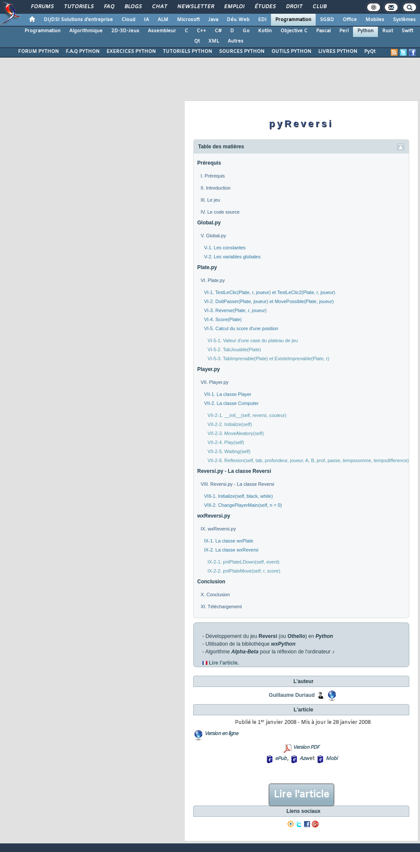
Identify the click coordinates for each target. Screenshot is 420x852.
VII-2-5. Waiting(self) (228, 451)
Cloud (128, 20)
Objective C (293, 31)
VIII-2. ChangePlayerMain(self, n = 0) (243, 505)
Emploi (234, 6)
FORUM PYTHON (38, 52)
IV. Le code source (220, 212)
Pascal (323, 31)
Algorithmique (86, 31)
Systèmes (404, 20)
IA (146, 20)
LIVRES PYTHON (337, 52)
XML (213, 41)
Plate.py (207, 267)
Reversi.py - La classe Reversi (234, 471)
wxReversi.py (213, 516)
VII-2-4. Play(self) (225, 442)
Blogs (132, 6)
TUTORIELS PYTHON (187, 52)
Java (213, 20)
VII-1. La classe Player (227, 394)
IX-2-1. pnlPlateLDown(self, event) (243, 561)
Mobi (331, 758)
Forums (42, 6)
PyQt (369, 52)
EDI (262, 20)
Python (365, 31)
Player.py (208, 369)
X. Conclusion (215, 594)
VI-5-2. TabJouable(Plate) (234, 349)
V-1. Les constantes (225, 247)
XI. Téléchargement (221, 606)
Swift (407, 31)
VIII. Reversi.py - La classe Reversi (237, 484)
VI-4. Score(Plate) (222, 319)
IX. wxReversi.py (218, 528)
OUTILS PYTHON (291, 52)
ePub (280, 758)
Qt (197, 41)
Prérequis (209, 163)
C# (218, 31)
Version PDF (306, 747)
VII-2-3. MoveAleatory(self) (235, 433)
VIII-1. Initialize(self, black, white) (238, 496)
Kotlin (265, 31)
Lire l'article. (224, 663)
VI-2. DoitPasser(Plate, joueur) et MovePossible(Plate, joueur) (269, 301)
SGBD (327, 20)
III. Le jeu (210, 199)
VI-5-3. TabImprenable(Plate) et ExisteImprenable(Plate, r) (268, 358)
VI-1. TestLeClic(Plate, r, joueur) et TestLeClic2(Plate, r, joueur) (269, 292)
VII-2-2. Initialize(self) (229, 424)
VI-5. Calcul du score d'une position (241, 328)
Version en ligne (221, 733)
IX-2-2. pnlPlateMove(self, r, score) (243, 570)
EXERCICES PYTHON (131, 52)
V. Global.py (213, 235)
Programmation (293, 20)
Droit (294, 6)
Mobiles (374, 20)
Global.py (209, 223)
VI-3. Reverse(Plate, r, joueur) (235, 310)
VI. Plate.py (213, 280)
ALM (163, 20)
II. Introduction (216, 187)
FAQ (109, 6)
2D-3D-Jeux (125, 31)
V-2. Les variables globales (232, 256)
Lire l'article (301, 794)
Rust (387, 31)
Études (264, 6)
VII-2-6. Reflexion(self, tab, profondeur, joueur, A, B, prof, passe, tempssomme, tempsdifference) (308, 460)
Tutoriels (78, 6)
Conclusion (211, 582)
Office (350, 20)
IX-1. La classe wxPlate (228, 540)
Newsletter (195, 6)
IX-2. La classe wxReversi (231, 549)
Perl (344, 31)
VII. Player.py (214, 382)
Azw (304, 758)
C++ (201, 31)
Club (319, 6)
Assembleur (162, 31)
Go (246, 31)
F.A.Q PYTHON (83, 52)
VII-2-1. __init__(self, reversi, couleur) (246, 415)
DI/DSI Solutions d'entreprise (78, 20)
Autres (235, 41)
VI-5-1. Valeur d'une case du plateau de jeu (252, 340)
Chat (159, 6)
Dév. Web (238, 20)
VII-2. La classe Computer (231, 403)
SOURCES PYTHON (242, 52)
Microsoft (188, 20)
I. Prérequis (213, 175)
